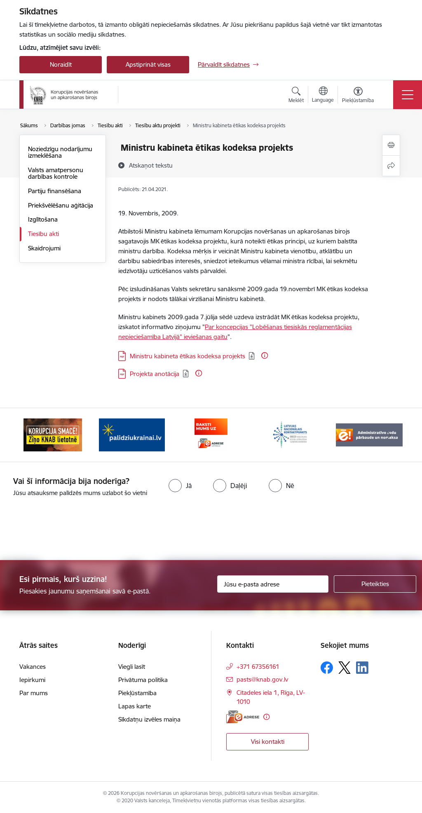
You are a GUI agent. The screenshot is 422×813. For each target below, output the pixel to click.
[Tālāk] (389, 434)
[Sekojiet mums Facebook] (327, 667)
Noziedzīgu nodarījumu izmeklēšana (60, 152)
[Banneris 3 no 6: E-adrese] (211, 434)
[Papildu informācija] (264, 355)
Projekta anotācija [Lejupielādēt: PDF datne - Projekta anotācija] (154, 374)
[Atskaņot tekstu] (151, 165)
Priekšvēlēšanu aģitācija (60, 205)
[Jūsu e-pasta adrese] (272, 584)
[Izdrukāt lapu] (391, 145)
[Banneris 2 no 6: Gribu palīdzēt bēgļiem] (132, 434)
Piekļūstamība (137, 693)
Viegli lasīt (131, 666)
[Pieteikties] (375, 584)
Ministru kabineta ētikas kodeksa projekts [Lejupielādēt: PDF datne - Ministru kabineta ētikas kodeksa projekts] (187, 356)
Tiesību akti (43, 234)
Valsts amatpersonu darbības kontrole (55, 173)
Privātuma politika (143, 680)
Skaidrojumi (44, 248)
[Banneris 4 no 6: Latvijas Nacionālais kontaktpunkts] (290, 434)
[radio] (180, 485)
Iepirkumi (32, 680)
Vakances (32, 666)
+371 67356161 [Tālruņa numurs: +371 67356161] (258, 666)
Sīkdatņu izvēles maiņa (149, 719)
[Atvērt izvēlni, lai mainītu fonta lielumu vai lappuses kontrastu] (358, 96)
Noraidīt (61, 64)
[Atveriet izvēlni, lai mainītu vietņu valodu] (323, 95)
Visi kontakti (267, 741)
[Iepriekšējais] (33, 434)
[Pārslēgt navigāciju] (407, 94)
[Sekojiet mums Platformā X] (344, 667)
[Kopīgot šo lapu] (391, 166)
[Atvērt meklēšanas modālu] (296, 96)
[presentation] (68, 529)
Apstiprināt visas (148, 64)
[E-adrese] (242, 717)
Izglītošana (43, 219)
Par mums (33, 693)
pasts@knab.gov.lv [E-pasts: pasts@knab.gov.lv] (262, 679)
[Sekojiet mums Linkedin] (362, 667)
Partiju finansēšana (54, 191)
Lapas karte (134, 706)
